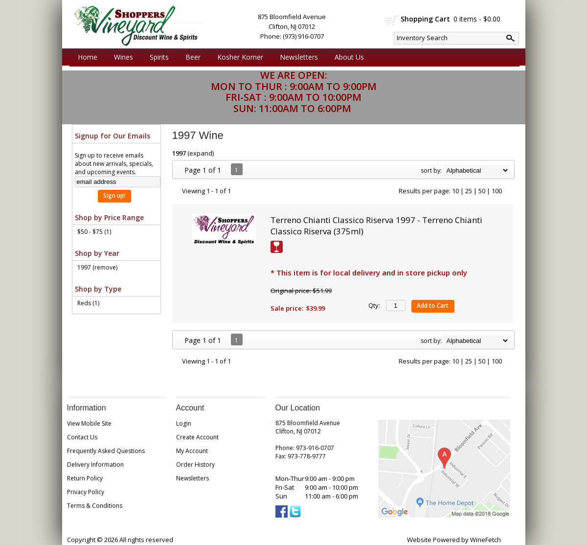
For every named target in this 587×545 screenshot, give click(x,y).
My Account (192, 451)
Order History (195, 464)
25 (468, 190)
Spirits (156, 57)
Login (183, 423)
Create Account (197, 437)
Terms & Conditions (94, 505)
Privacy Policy (85, 492)
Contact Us (82, 437)
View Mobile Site (89, 423)
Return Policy (85, 478)
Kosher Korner (238, 57)
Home (87, 57)
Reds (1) (88, 303)
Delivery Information (95, 464)
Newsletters (299, 57)
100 (497, 190)
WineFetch (485, 539)
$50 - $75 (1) (94, 231)
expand (200, 153)
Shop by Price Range (109, 217)
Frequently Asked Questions (106, 451)
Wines (121, 57)
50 (481, 190)
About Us (346, 57)
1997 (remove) (97, 267)
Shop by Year (97, 253)
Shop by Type (98, 289)
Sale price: (287, 308)
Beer (190, 57)
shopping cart (391, 20)
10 (455, 190)
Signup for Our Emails (112, 135)
